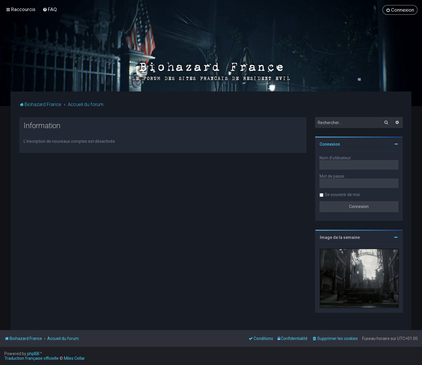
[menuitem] (49, 9)
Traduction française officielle (31, 358)
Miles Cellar (74, 358)
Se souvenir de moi (342, 194)
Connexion (330, 144)
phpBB (33, 353)
